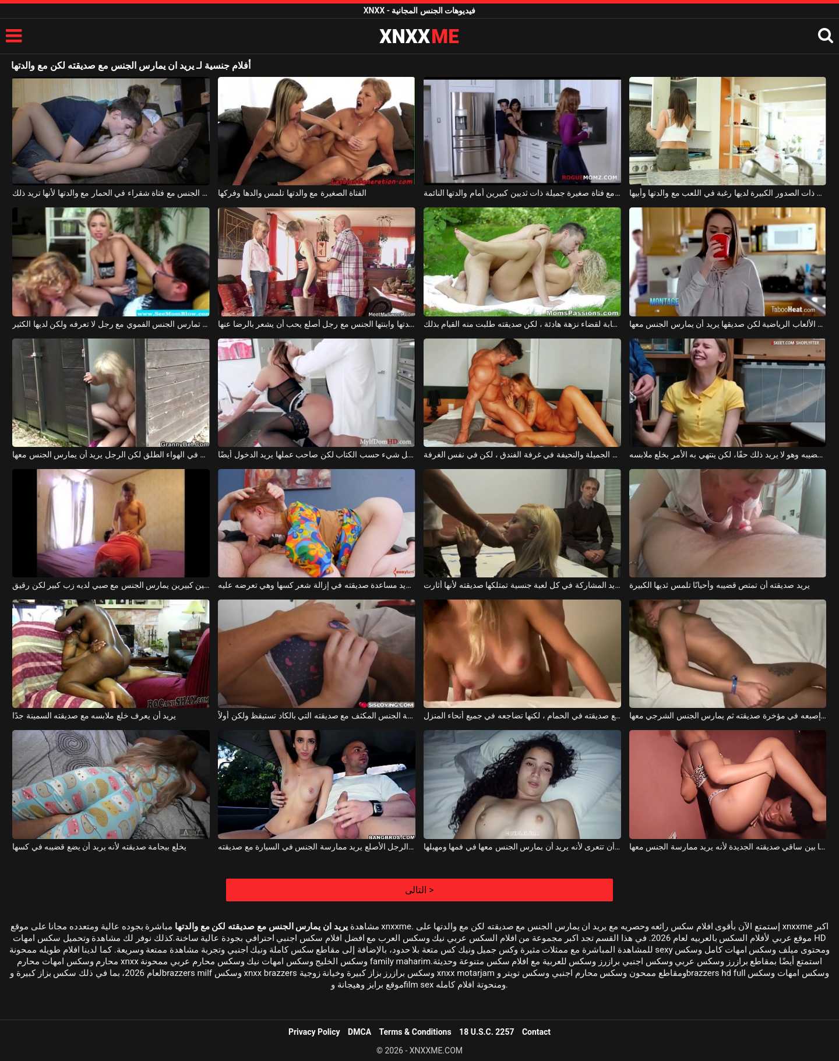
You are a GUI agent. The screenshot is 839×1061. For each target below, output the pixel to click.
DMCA (359, 1032)
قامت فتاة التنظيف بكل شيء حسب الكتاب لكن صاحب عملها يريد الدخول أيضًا (316, 454)
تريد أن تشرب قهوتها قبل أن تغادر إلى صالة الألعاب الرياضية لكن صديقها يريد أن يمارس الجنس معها (728, 324)
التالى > (419, 890)
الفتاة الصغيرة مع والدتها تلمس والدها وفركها (292, 193)
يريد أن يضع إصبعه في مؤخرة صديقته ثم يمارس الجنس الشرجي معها (728, 715)
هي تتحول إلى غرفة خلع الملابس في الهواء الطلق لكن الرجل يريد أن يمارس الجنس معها (111, 454)
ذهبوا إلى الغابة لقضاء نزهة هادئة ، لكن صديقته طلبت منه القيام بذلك (522, 324)
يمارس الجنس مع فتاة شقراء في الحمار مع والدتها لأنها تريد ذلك (111, 193)
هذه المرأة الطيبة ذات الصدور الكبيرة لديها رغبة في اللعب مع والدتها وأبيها (728, 193)
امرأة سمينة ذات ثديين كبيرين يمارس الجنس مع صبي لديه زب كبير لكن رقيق (111, 585)
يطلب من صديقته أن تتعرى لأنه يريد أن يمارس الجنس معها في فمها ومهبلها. (522, 846)
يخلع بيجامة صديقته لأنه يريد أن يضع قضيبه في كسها (99, 846)
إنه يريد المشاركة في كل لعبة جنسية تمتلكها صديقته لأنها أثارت (522, 585)
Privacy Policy (314, 1032)
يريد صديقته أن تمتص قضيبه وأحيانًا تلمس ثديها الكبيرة (719, 585)
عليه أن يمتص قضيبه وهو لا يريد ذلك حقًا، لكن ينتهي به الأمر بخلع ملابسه (728, 454)
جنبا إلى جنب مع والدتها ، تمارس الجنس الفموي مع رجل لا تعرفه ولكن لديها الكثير (111, 324)
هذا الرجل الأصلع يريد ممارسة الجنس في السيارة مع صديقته (316, 846)
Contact (536, 1032)
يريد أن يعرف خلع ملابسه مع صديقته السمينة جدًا (94, 715)
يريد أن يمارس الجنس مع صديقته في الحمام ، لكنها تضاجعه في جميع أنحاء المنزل (522, 715)
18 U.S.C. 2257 (486, 1032)
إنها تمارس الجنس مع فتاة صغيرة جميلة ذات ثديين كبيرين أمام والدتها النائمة (522, 193)
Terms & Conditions (415, 1032)
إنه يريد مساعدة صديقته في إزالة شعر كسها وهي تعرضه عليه (316, 585)
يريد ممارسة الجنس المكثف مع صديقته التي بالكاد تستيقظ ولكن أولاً (316, 715)
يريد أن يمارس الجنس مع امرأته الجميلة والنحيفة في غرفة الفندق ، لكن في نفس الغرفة (522, 454)
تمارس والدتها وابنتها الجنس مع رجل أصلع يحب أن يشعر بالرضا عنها (316, 324)
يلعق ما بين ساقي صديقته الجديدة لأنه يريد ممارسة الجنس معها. (728, 846)
